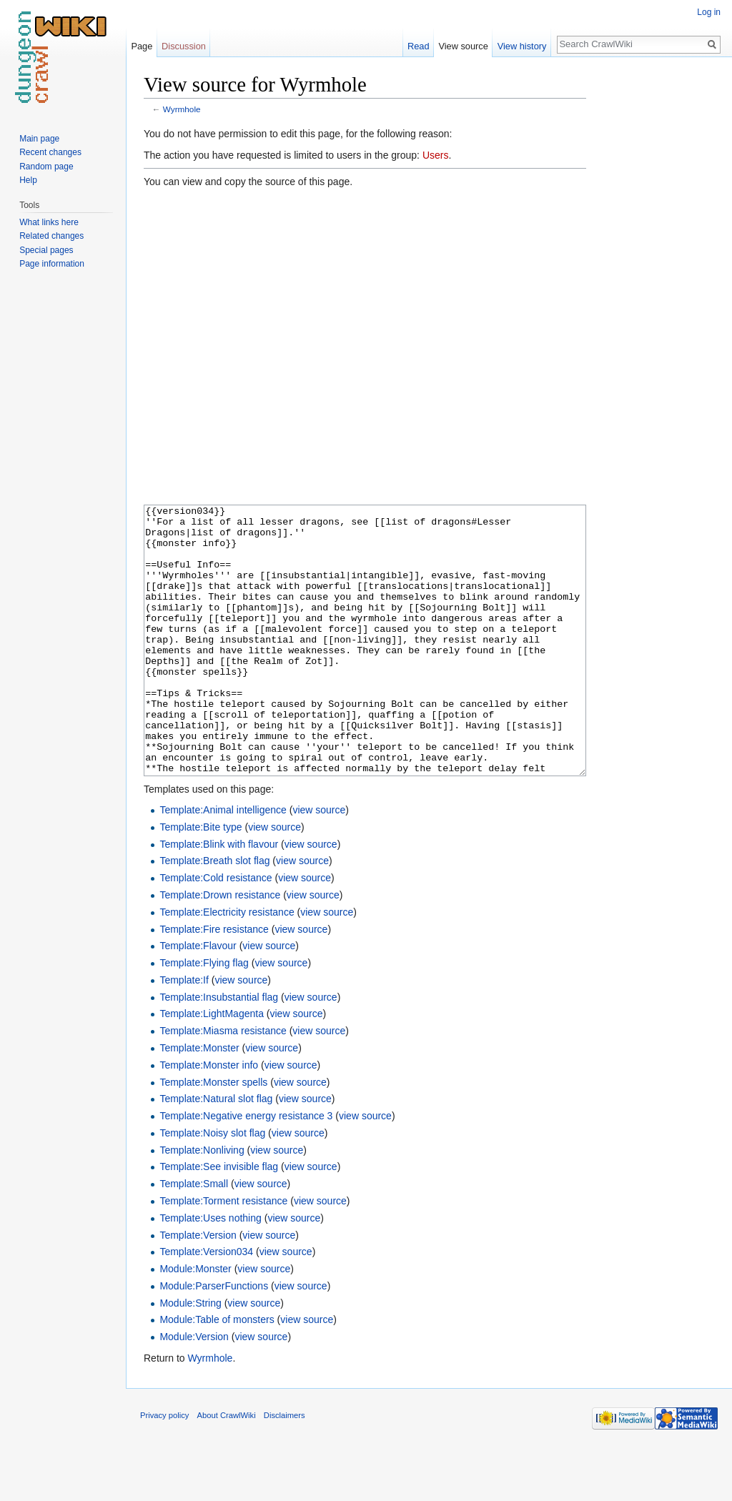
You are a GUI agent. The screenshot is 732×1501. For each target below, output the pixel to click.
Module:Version (194, 1390)
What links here (49, 222)
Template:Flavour (197, 999)
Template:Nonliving (201, 1203)
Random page (46, 167)
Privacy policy (164, 1469)
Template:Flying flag (204, 1016)
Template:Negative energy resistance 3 (245, 1169)
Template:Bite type (200, 880)
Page (141, 46)
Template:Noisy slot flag (212, 1186)
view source (318, 863)
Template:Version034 (206, 1305)
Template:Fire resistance (214, 983)
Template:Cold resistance (215, 931)
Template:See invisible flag (218, 1220)
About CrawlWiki (226, 1469)
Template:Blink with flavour (218, 897)
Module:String (190, 1356)
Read (418, 46)
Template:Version (197, 1288)
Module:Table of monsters (216, 1373)
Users (435, 155)
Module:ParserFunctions (213, 1339)
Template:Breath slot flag (214, 914)
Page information (51, 264)
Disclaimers (284, 1469)
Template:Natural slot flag (215, 1152)
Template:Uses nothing (210, 1271)
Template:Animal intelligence (222, 863)
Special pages (46, 250)
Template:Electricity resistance (226, 965)
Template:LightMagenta (211, 1067)
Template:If (183, 1033)
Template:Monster (199, 1101)
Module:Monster (195, 1322)
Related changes (51, 236)
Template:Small (193, 1237)
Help (28, 180)
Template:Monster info (208, 1118)
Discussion (184, 46)
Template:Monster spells (213, 1135)
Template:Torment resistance (223, 1254)
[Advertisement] (657, 285)
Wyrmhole (182, 109)
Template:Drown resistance (219, 948)
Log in (709, 12)
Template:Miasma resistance (222, 1084)
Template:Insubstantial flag (218, 1050)
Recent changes (50, 152)
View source (463, 46)
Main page (39, 139)
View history (522, 46)
